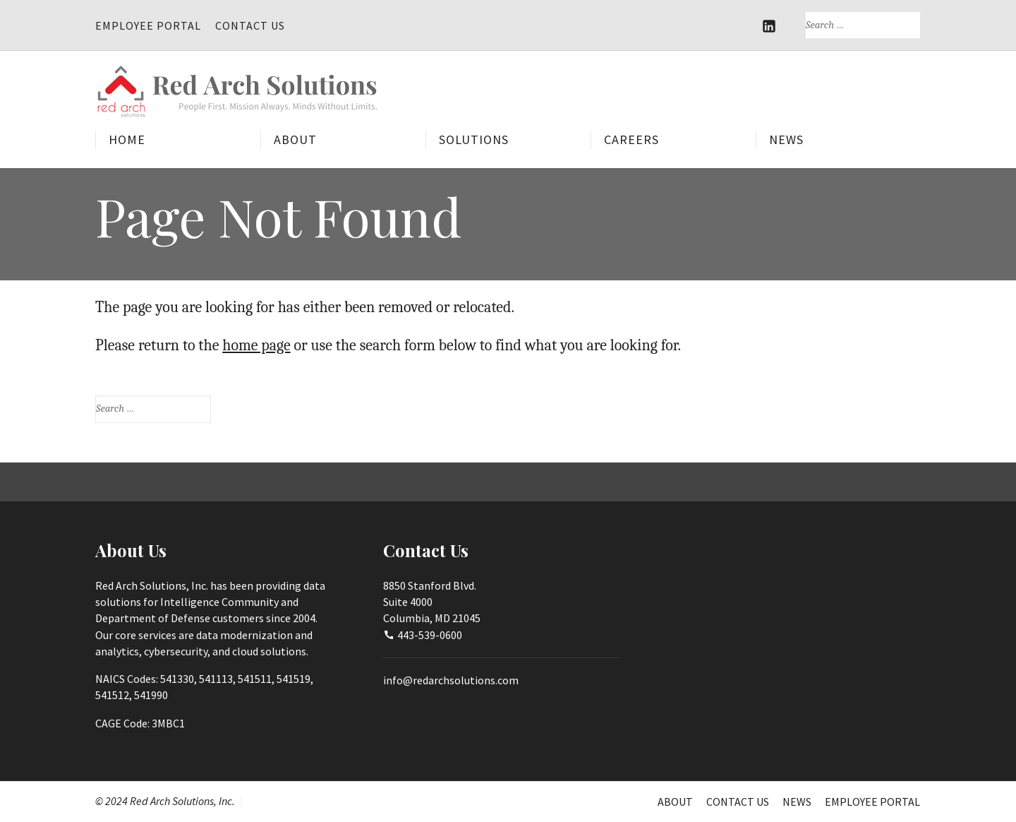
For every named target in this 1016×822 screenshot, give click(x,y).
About (295, 139)
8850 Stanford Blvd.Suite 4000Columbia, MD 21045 (431, 602)
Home (127, 139)
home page (256, 345)
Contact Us (250, 25)
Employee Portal (148, 25)
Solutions (474, 139)
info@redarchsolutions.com (451, 680)
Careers (631, 139)
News (786, 139)
